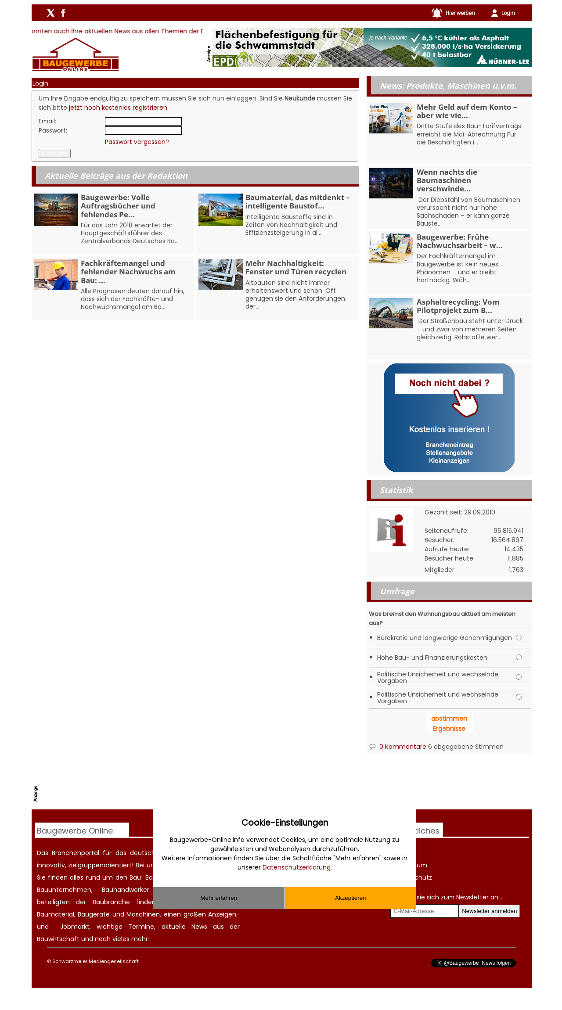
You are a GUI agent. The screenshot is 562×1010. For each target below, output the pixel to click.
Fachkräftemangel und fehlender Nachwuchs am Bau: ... (128, 271)
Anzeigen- (224, 914)
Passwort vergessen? (137, 141)
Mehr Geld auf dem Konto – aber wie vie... (467, 111)
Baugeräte (94, 914)
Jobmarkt (75, 926)
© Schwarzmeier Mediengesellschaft (93, 961)
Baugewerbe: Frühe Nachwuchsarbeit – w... (460, 241)
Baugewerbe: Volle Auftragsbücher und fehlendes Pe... (118, 205)
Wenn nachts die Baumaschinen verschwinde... (447, 180)
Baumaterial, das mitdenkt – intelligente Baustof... (297, 201)
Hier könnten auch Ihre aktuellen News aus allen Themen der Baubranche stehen (143, 31)
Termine (141, 926)
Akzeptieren (350, 898)
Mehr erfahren (218, 898)
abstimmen (449, 718)
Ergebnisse (449, 728)
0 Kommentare (397, 746)
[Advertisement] (200, 787)
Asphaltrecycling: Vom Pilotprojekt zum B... (458, 306)
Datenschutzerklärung (297, 867)
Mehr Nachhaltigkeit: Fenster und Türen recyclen (295, 267)
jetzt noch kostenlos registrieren (118, 107)
